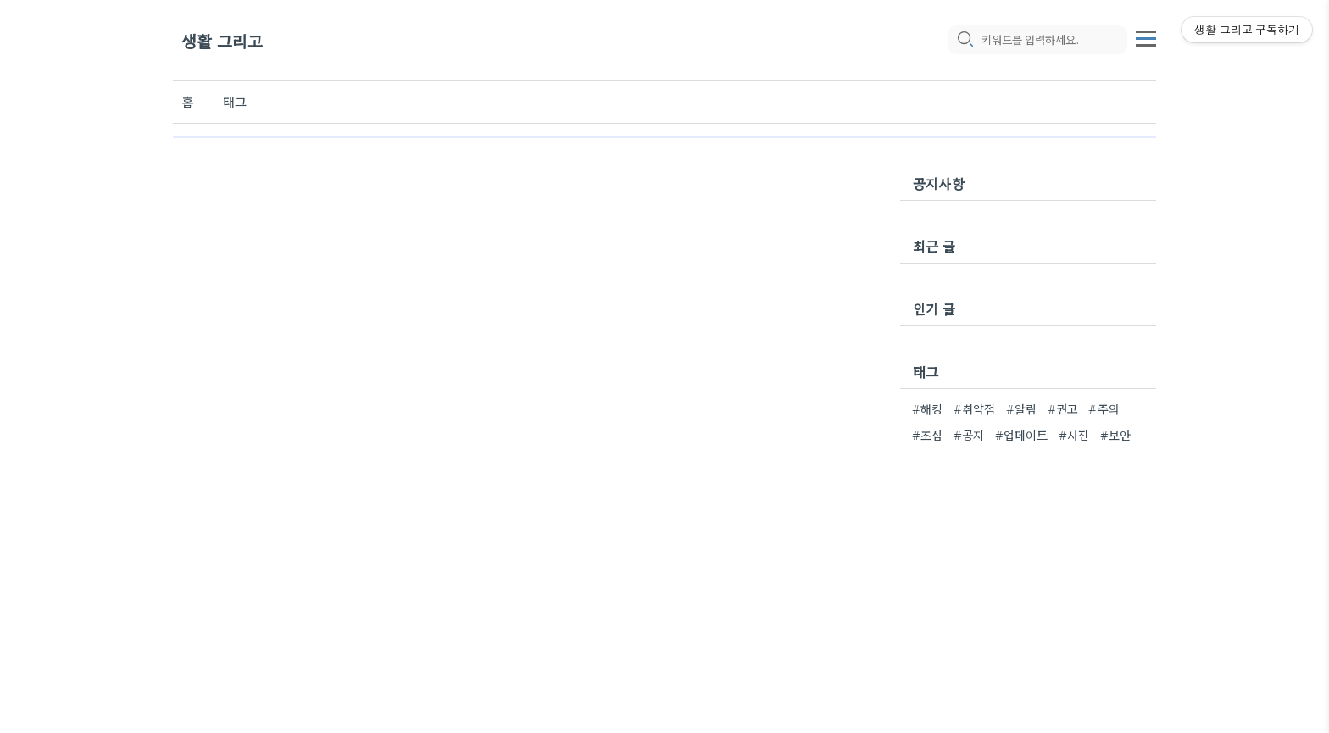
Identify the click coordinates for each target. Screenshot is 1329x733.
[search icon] (964, 40)
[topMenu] (1146, 36)
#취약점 (975, 408)
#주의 (1104, 408)
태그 (235, 101)
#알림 (1021, 408)
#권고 (1063, 408)
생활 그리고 (222, 40)
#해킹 (927, 408)
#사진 (1074, 434)
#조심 (927, 434)
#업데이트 (1021, 434)
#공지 (969, 434)
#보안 (1116, 434)
